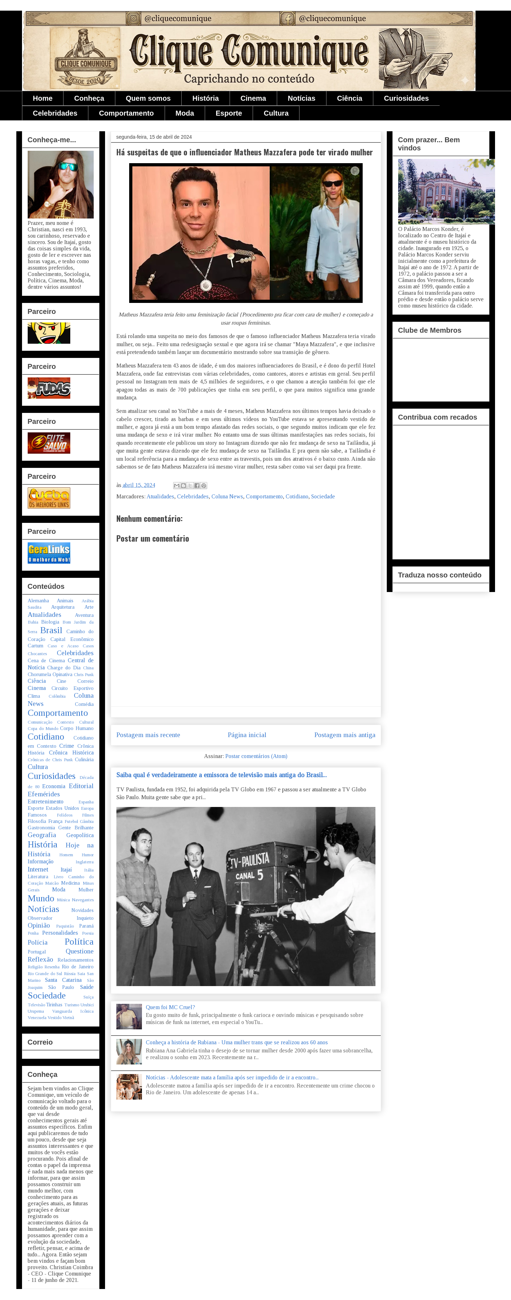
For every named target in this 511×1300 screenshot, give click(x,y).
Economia (53, 786)
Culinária (84, 759)
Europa (87, 808)
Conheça (89, 98)
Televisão (36, 1004)
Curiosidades (406, 98)
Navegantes (83, 899)
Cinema (253, 98)
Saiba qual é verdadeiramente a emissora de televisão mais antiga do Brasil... (221, 775)
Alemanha (38, 600)
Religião (35, 966)
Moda (185, 113)
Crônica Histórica (71, 752)
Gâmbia (87, 821)
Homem (66, 854)
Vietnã (68, 1017)
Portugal (37, 952)
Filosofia (37, 821)
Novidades (82, 910)
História (205, 98)
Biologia (50, 622)
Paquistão (65, 926)
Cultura (276, 113)
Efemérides (44, 794)
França (55, 821)
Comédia (84, 704)
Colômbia (57, 696)
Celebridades (55, 113)
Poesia (88, 933)
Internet (38, 869)
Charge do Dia (64, 667)
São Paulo (61, 987)
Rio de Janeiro (78, 966)
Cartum (35, 645)
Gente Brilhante (76, 827)
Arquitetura (63, 607)
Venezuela (37, 1017)
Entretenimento (46, 801)
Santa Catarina (63, 980)
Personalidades (60, 933)
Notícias (301, 98)
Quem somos (148, 98)
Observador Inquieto (61, 918)
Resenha (52, 966)
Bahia (33, 622)
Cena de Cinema (46, 660)
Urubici (87, 1004)
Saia (81, 973)
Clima (34, 696)
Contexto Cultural (75, 722)
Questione (80, 951)
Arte (89, 607)
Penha (33, 933)
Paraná (86, 926)
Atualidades (160, 496)
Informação (41, 861)
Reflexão (40, 959)
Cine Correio (75, 681)
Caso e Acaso (63, 645)
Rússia (70, 973)
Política (79, 941)
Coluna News (227, 496)
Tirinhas (54, 1004)
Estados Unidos (62, 808)
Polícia (38, 942)
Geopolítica (80, 835)
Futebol (71, 821)
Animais (65, 600)
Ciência (349, 98)
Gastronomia (41, 827)
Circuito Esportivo (72, 688)
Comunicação (40, 722)
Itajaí (66, 870)
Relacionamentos (75, 960)
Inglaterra (85, 861)
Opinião (39, 925)
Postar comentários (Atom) (256, 756)
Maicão (52, 883)
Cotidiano (297, 496)
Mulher (86, 889)
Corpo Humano (77, 728)
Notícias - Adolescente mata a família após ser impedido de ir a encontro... (232, 1077)
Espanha (86, 802)
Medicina (70, 883)
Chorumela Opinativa (50, 674)
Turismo (71, 1004)
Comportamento (126, 113)
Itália (89, 870)
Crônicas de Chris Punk (50, 759)
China (88, 667)
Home (43, 98)
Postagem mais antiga (344, 734)
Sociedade (323, 496)
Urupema (36, 1011)
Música (63, 899)
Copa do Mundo (43, 728)
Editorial (81, 786)
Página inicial (247, 734)
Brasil (51, 630)
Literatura (38, 876)
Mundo (41, 898)
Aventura (84, 615)
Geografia (42, 835)
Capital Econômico (72, 639)
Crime (66, 746)
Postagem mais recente (148, 734)
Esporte (229, 113)
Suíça (88, 997)
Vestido (54, 1017)
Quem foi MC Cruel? (170, 1007)
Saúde (87, 987)
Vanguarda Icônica (73, 1011)
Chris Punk (83, 674)
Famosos (37, 815)
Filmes (88, 815)
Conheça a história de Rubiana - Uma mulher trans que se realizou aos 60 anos (237, 1042)
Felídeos (64, 815)
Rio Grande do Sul (45, 973)
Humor (88, 854)
